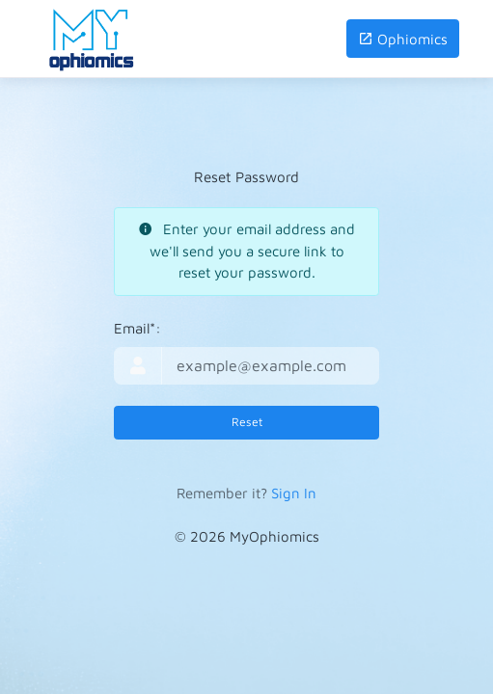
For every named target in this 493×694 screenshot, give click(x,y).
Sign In (293, 493)
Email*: (137, 328)
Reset (247, 421)
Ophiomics (403, 39)
